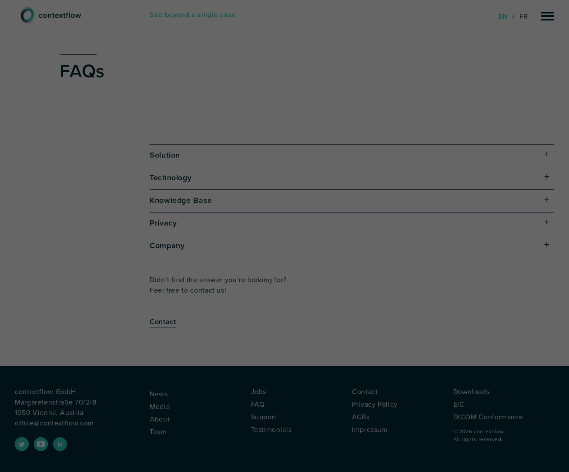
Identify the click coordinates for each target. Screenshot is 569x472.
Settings (257, 212)
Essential (189, 232)
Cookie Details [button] (268, 358)
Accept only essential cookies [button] (284, 313)
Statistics (245, 232)
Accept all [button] (284, 262)
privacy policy (280, 204)
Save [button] (284, 288)
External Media (366, 232)
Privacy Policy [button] (301, 358)
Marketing (301, 232)
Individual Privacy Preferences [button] (284, 339)
